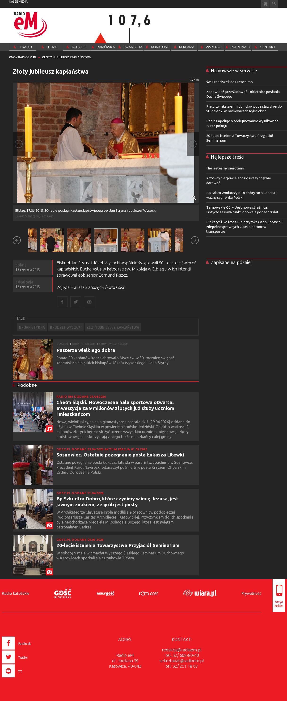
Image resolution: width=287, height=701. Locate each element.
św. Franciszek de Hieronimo (229, 82)
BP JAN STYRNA (32, 327)
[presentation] (26, 678)
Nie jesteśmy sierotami (225, 168)
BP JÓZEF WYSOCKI (66, 327)
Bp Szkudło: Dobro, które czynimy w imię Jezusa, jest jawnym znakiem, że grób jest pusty (117, 501)
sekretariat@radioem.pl (182, 660)
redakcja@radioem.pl (182, 649)
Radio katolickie (15, 593)
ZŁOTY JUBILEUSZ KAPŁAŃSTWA (113, 327)
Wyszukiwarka (274, 4)
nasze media (18, 1)
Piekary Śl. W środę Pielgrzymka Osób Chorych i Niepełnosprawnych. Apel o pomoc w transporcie (244, 226)
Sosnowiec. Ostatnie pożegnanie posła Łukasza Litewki (120, 454)
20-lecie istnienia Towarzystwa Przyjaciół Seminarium (118, 545)
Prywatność (251, 593)
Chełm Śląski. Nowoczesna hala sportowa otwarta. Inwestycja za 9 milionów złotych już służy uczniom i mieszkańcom (115, 408)
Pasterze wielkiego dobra (85, 350)
